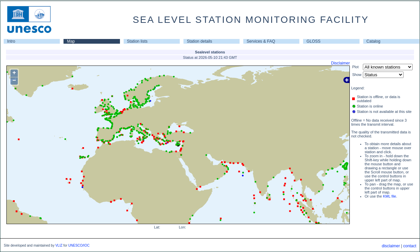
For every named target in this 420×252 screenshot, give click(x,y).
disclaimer (391, 246)
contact (409, 246)
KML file (389, 196)
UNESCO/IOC (78, 245)
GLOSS (313, 41)
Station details (199, 41)
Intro (11, 41)
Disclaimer (340, 63)
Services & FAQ (261, 41)
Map (71, 41)
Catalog (373, 41)
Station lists (137, 41)
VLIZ (58, 245)
